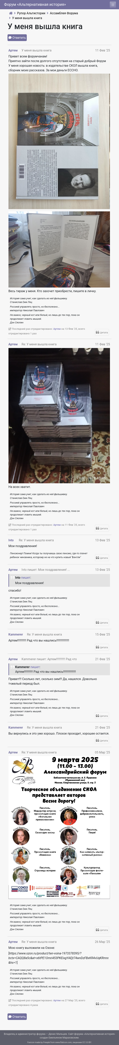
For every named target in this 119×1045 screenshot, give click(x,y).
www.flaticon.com (63, 1042)
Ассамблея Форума (64, 13)
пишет (25, 577)
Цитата (104, 332)
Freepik (46, 1042)
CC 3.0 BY (86, 1042)
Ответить (19, 38)
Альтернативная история (99, 1033)
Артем (13, 50)
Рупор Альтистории (31, 13)
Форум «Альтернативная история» (35, 4)
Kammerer (15, 634)
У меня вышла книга (27, 18)
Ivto (11, 540)
